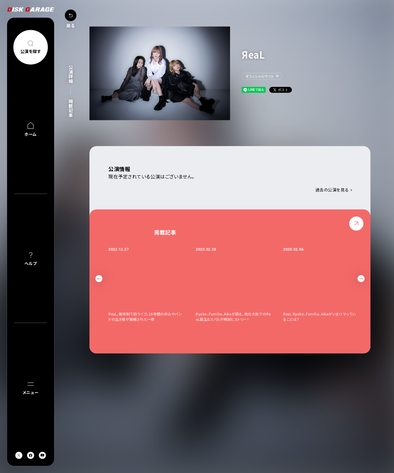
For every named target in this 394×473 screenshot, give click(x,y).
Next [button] (361, 278)
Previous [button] (98, 278)
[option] (152, 287)
